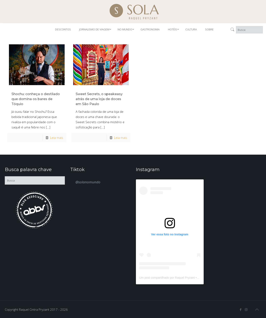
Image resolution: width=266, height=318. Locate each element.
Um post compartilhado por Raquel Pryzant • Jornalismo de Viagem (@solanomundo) (194, 277)
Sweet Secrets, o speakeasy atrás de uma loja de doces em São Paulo (99, 99)
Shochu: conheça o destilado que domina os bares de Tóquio (35, 99)
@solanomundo (87, 182)
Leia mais (56, 137)
